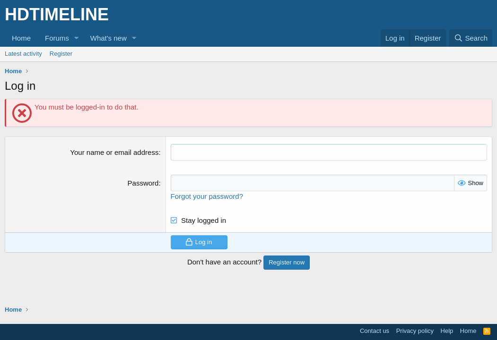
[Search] (470, 38)
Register (61, 53)
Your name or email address (114, 152)
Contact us (374, 330)
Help (447, 330)
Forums (57, 38)
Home (21, 38)
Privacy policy (415, 330)
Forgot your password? (207, 196)
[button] (76, 38)
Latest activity (23, 53)
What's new (108, 38)
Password (143, 183)
